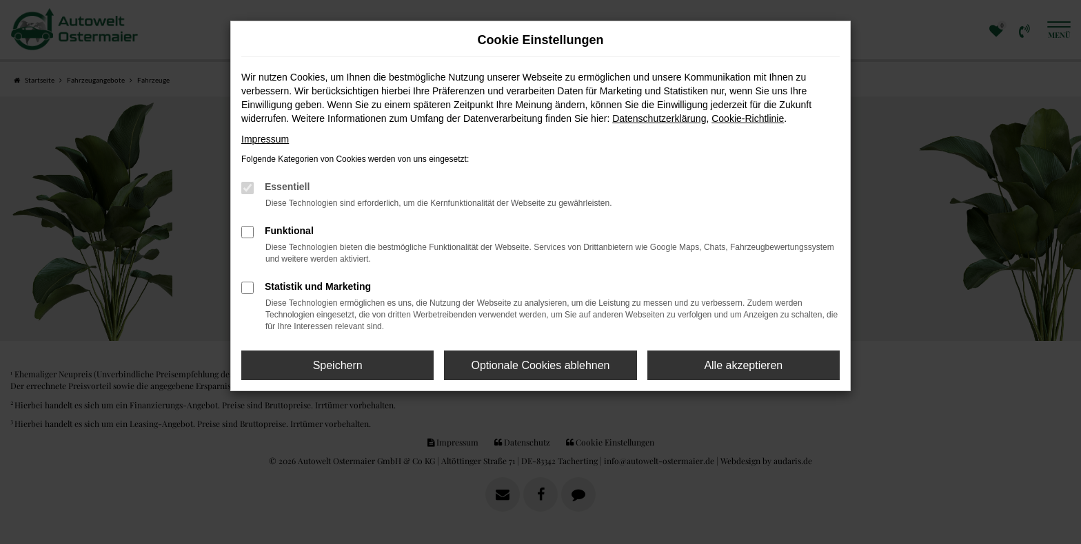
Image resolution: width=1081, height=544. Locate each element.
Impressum (265, 139)
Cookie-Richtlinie (747, 118)
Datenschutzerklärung (659, 118)
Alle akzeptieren (743, 365)
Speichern (338, 365)
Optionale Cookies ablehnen (540, 365)
